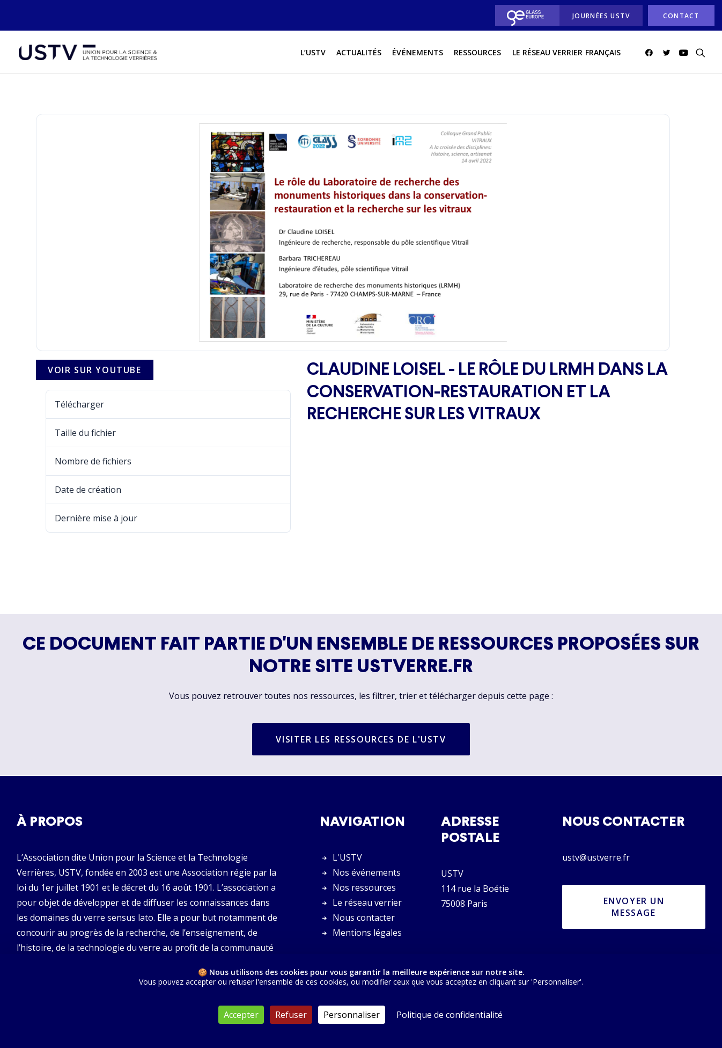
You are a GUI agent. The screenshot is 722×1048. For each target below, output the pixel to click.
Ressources (478, 53)
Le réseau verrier (367, 902)
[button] (651, 53)
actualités (359, 53)
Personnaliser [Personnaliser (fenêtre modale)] (351, 1015)
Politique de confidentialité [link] (449, 1015)
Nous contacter (364, 917)
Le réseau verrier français (566, 53)
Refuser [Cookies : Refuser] (291, 1015)
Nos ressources (364, 887)
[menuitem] (524, 15)
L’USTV (313, 53)
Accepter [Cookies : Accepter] (241, 1015)
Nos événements (367, 872)
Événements (417, 53)
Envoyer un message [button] (635, 907)
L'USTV (347, 857)
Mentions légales (367, 932)
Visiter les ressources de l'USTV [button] (361, 740)
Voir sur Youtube (95, 370)
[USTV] (87, 53)
